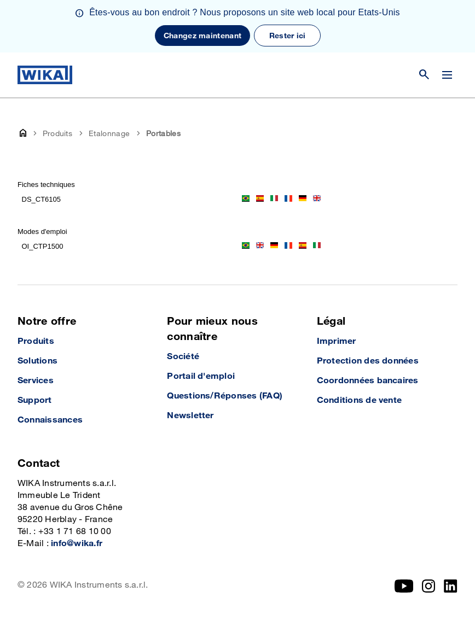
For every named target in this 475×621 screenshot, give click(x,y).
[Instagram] (428, 586)
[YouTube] (404, 586)
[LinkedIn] (450, 586)
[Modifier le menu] (447, 75)
